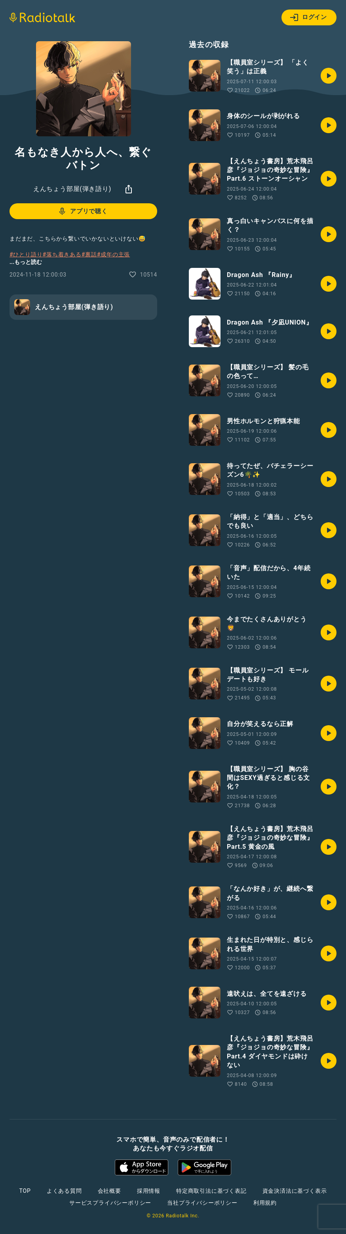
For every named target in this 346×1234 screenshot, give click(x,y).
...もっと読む (26, 262)
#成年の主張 (113, 254)
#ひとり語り (26, 254)
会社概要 (109, 1191)
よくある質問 (64, 1191)
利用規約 (265, 1203)
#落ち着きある (61, 254)
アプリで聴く (82, 211)
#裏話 (89, 254)
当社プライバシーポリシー (202, 1203)
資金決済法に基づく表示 (294, 1191)
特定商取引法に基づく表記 (211, 1191)
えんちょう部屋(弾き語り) (72, 189)
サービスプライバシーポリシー (110, 1203)
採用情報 (148, 1191)
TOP (25, 1191)
